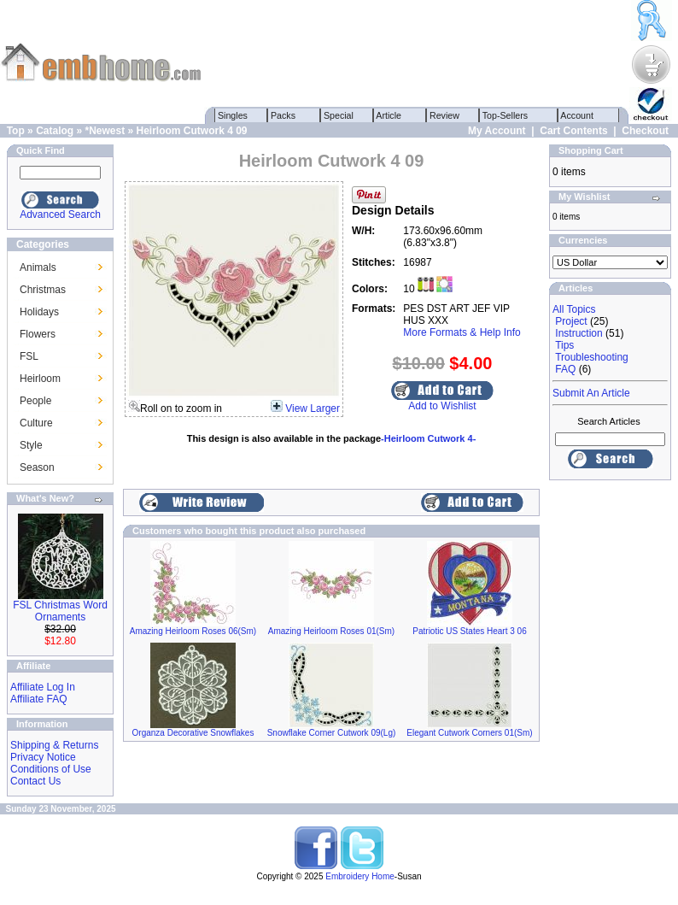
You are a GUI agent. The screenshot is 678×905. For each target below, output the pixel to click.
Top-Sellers (505, 115)
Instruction (578, 333)
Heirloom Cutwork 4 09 (192, 131)
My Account (497, 131)
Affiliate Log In (42, 687)
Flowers (38, 334)
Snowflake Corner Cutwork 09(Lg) (331, 733)
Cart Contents (573, 131)
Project (571, 321)
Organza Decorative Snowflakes (193, 733)
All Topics (573, 309)
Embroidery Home (360, 876)
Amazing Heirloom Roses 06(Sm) (193, 631)
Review (444, 115)
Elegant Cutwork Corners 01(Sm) (469, 733)
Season (37, 467)
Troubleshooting (591, 357)
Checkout (645, 131)
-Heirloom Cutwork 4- (428, 438)
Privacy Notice (43, 757)
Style (31, 445)
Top (16, 131)
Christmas (43, 290)
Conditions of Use (50, 769)
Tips (564, 345)
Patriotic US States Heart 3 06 (469, 631)
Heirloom (40, 379)
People (35, 401)
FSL (29, 356)
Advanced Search (60, 214)
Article (389, 115)
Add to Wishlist (442, 406)
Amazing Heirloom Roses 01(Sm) (331, 631)
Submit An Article (591, 393)
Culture (36, 423)
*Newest (105, 131)
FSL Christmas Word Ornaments (60, 611)
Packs (283, 115)
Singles (232, 115)
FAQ (565, 369)
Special (338, 115)
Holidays (39, 312)
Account (577, 115)
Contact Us (35, 781)
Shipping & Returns (54, 745)
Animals (38, 267)
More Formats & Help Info (461, 332)
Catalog (54, 131)
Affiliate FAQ (38, 699)
